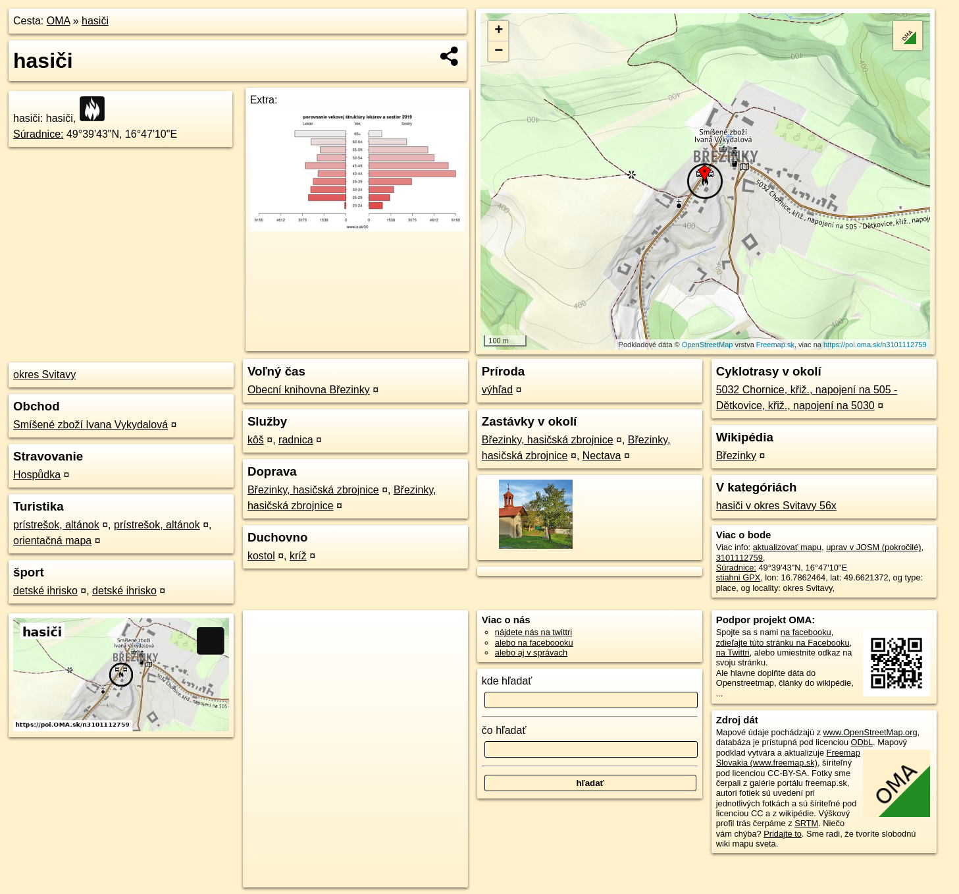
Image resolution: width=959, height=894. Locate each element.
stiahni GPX (738, 577)
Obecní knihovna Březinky (308, 389)
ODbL (862, 742)
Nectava (602, 455)
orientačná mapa (52, 540)
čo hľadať (504, 730)
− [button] (498, 51)
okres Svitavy (44, 374)
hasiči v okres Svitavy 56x (776, 505)
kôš (255, 439)
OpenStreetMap (707, 345)
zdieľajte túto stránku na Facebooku (783, 643)
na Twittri (733, 652)
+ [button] (498, 31)
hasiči (95, 20)
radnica (295, 439)
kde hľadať (507, 680)
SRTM (806, 823)
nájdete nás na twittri (533, 632)
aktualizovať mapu (787, 547)
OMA (58, 20)
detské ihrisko (45, 590)
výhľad (497, 389)
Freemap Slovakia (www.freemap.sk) (788, 758)
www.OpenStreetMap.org (870, 732)
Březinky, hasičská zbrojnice (313, 489)
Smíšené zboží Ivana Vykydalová (90, 424)
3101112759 (739, 558)
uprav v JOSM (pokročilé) (873, 547)
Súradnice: (38, 134)
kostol (261, 555)
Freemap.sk (775, 345)
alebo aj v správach (531, 652)
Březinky (736, 455)
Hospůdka (37, 474)
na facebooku (806, 632)
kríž (298, 555)
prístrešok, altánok (56, 524)
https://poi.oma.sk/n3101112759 (875, 345)
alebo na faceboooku (534, 643)
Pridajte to (783, 834)
